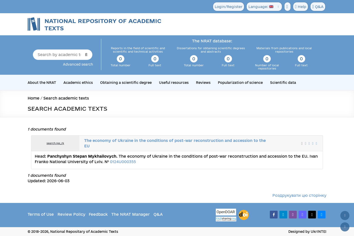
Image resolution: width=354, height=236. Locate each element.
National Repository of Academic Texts (102, 24)
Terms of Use (41, 214)
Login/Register (228, 7)
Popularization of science (238, 83)
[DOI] (244, 215)
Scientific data (280, 83)
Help (299, 7)
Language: (259, 7)
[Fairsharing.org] (226, 219)
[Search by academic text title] (62, 54)
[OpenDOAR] (226, 213)
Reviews (201, 83)
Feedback (98, 214)
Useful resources (172, 83)
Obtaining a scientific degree (125, 83)
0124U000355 (123, 161)
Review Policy (71, 214)
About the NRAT (42, 83)
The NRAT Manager (130, 214)
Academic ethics (77, 83)
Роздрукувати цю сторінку (299, 195)
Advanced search (78, 64)
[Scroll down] (344, 226)
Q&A (317, 7)
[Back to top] (344, 215)
